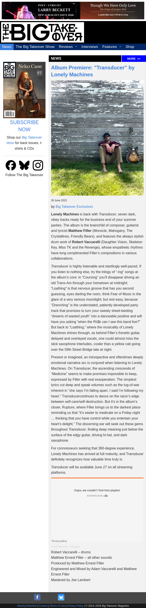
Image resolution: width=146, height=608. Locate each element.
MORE (133, 58)
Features (109, 47)
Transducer (74, 547)
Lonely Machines (59, 547)
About (20, 605)
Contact (43, 605)
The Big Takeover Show (35, 47)
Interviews (89, 47)
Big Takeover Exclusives (74, 206)
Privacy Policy (75, 605)
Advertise (31, 605)
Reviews (66, 47)
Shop (130, 47)
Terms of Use (57, 605)
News (6, 47)
